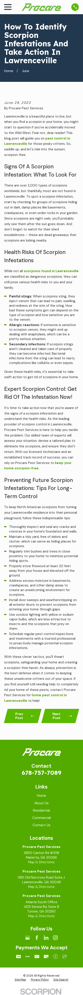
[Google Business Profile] (27, 937)
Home (41, 795)
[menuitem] (20, 980)
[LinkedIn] (46, 937)
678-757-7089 (41, 772)
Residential (41, 810)
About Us (41, 803)
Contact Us (41, 825)
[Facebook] (37, 937)
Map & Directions (41, 862)
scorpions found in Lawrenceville (51, 271)
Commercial (41, 818)
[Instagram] (55, 937)
